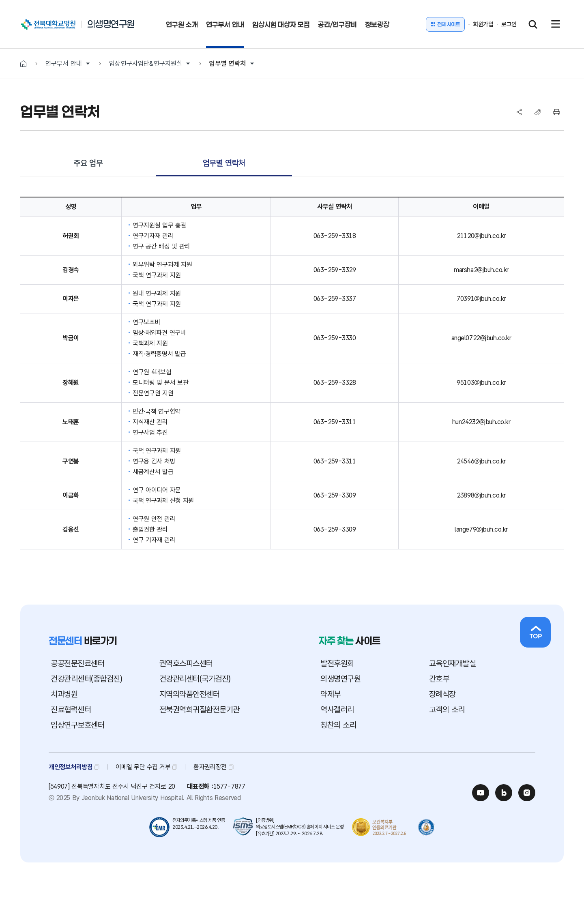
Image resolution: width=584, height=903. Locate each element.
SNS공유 (519, 112)
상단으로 (535, 632)
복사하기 (537, 112)
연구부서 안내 (63, 63)
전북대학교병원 (30, 20)
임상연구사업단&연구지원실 (145, 63)
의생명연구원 (111, 24)
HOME (23, 63)
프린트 (556, 112)
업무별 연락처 (227, 63)
